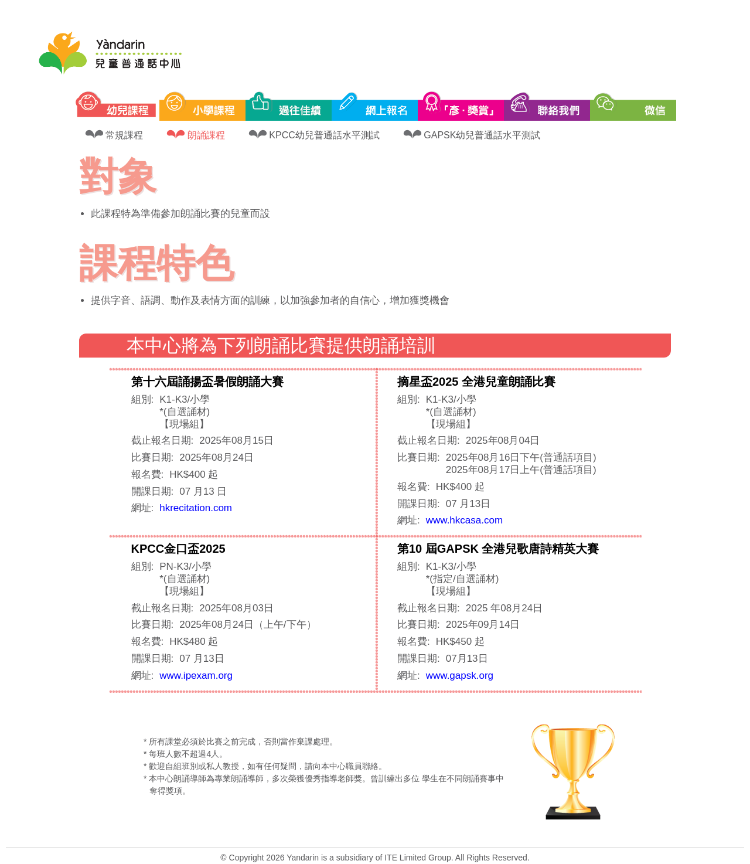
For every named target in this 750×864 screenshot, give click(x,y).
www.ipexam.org (196, 675)
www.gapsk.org (459, 675)
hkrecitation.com (195, 507)
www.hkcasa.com (464, 520)
